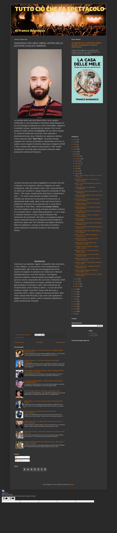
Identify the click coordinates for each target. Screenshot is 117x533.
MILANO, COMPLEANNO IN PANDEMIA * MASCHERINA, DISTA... (86, 271)
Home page (39, 342)
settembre (78, 163)
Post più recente (19, 342)
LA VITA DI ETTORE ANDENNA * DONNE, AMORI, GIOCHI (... (86, 247)
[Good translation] (5, 498)
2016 (75, 296)
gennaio (77, 286)
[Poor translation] (11, 498)
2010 (75, 311)
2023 (75, 147)
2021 (75, 151)
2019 (75, 289)
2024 (75, 144)
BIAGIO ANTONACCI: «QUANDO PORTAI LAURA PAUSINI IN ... (86, 239)
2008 (75, 313)
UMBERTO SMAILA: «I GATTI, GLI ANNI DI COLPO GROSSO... (87, 215)
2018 (75, 291)
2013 (75, 304)
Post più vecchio (60, 342)
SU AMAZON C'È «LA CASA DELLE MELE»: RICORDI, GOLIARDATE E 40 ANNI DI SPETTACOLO (87, 45)
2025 (75, 142)
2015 (75, 299)
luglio (76, 168)
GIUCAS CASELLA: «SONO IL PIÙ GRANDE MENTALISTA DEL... (87, 203)
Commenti (19, 460)
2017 (75, 294)
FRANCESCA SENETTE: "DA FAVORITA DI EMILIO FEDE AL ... (87, 180)
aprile (76, 279)
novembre (78, 158)
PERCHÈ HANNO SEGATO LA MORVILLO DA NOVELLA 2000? (42, 391)
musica (22, 337)
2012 (75, 306)
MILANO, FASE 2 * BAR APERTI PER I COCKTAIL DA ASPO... (86, 243)
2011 (75, 309)
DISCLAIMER (94, 335)
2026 (75, 139)
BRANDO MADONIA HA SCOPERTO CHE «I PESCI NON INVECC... (87, 259)
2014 (75, 301)
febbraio (77, 284)
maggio (77, 173)
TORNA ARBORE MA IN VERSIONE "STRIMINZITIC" (85, 188)
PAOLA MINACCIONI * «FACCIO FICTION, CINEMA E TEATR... (87, 255)
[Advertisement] (87, 120)
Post (17, 457)
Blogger (72, 484)
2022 (75, 149)
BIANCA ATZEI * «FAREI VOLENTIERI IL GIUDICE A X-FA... (86, 235)
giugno (77, 171)
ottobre (77, 161)
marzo (77, 281)
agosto (77, 166)
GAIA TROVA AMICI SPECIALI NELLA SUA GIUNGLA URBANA (87, 199)
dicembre (77, 156)
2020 (75, 154)
